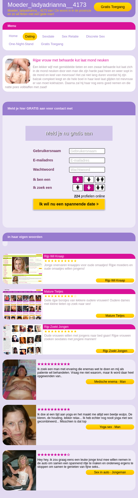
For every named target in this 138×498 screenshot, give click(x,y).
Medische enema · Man (110, 381)
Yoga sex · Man (110, 427)
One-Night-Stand (21, 44)
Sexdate (48, 36)
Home (13, 36)
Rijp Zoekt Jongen (115, 351)
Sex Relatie (70, 36)
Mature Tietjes (114, 315)
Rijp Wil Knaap (115, 280)
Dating (30, 36)
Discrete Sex (95, 36)
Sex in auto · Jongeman (110, 472)
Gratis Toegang (113, 7)
